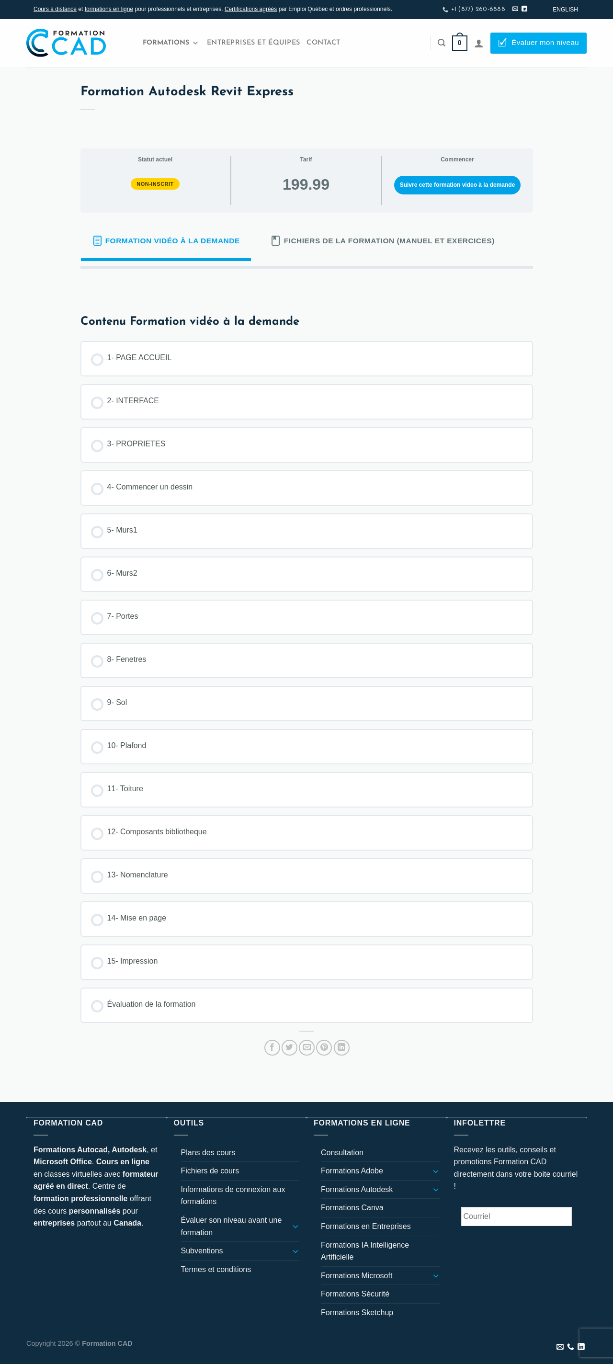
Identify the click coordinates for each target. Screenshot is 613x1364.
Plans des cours (208, 1152)
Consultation (342, 1152)
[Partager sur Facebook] (272, 1048)
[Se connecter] (479, 43)
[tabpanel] (306, 284)
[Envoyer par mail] (307, 1048)
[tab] (166, 240)
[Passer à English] (565, 9)
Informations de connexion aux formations (233, 1195)
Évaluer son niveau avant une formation (231, 1226)
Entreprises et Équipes (253, 42)
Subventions (202, 1251)
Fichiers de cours (210, 1171)
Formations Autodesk (357, 1189)
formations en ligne (109, 9)
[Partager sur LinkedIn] (342, 1048)
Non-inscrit (155, 184)
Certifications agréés (251, 9)
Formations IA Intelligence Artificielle (365, 1251)
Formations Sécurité (355, 1294)
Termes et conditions (216, 1269)
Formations (171, 43)
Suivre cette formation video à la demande (457, 185)
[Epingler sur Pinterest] (324, 1048)
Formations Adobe (352, 1171)
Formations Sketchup (357, 1312)
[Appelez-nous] (570, 1347)
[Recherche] (441, 43)
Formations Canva (352, 1208)
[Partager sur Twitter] (289, 1048)
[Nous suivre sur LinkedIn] (524, 9)
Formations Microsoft (356, 1276)
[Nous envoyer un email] (515, 9)
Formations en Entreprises (366, 1226)
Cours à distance (55, 9)
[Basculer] (295, 1226)
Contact (323, 42)
